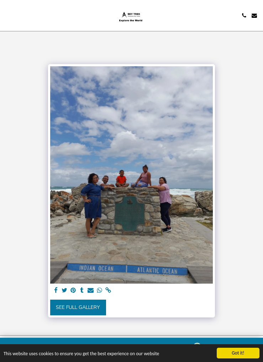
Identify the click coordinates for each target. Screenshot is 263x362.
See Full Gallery (78, 307)
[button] (8, 15)
